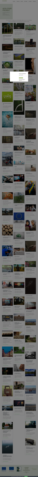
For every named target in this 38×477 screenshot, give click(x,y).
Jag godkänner (26, 476)
